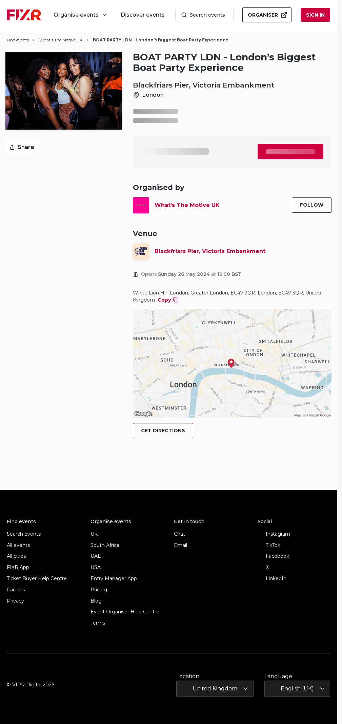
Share (21, 147)
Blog (96, 601)
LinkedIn (272, 579)
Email (180, 545)
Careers (16, 590)
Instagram (274, 534)
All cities (16, 556)
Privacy (15, 601)
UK (94, 534)
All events (18, 545)
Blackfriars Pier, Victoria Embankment (210, 251)
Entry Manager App (113, 579)
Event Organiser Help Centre (124, 612)
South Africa (104, 545)
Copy (168, 300)
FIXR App (18, 567)
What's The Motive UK (187, 205)
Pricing (98, 590)
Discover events (143, 15)
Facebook (273, 556)
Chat (179, 534)
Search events (203, 15)
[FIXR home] (24, 14)
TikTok (269, 545)
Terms (97, 623)
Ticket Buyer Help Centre (37, 579)
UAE (95, 556)
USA (95, 567)
